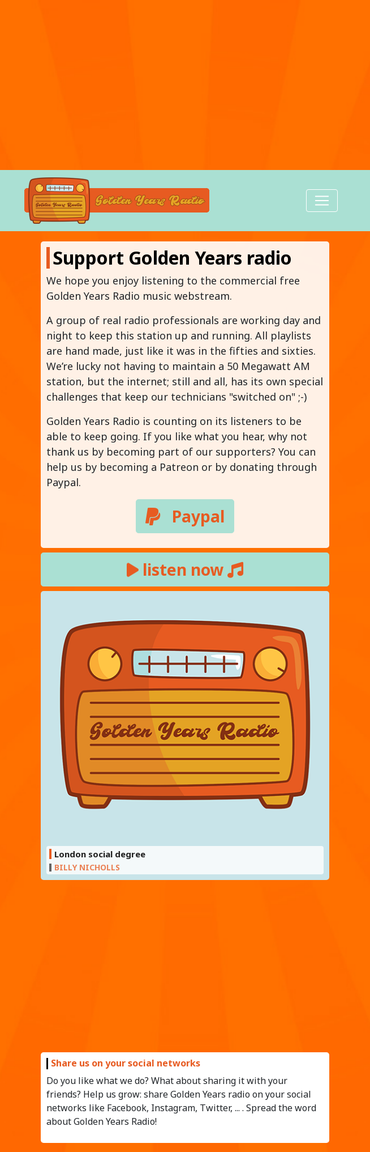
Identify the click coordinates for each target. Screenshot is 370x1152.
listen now (185, 569)
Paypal (185, 516)
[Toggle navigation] (322, 200)
